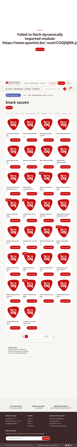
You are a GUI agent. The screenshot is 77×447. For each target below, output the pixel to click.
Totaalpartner (36, 89)
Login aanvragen (15, 140)
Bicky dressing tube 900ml (30, 133)
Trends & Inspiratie (18, 89)
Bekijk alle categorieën (13, 95)
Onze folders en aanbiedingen (58, 426)
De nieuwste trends (55, 423)
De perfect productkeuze (57, 418)
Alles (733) (9, 107)
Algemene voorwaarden (43, 445)
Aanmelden (53, 83)
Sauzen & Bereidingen (36, 95)
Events (30, 423)
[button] (69, 83)
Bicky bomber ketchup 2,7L (64, 133)
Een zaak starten (54, 421)
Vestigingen (28, 89)
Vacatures (42, 83)
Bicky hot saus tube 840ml (30, 160)
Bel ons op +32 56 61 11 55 (14, 421)
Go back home (40, 49)
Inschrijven (45, 438)
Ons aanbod (9, 89)
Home (29, 95)
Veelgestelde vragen (12, 423)
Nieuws (30, 421)
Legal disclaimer (54, 445)
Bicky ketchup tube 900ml (46, 160)
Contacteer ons (11, 418)
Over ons (26, 83)
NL (69, 83)
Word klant (61, 83)
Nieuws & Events (34, 83)
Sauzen (44, 95)
